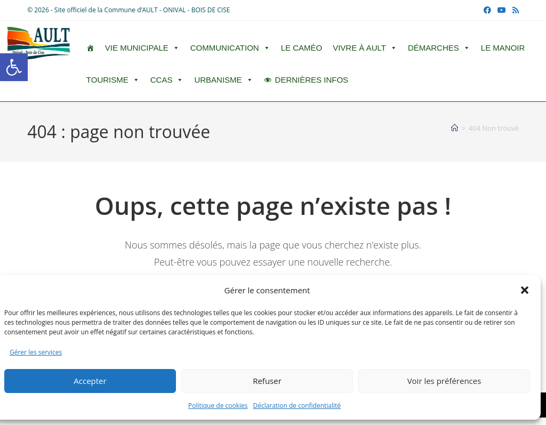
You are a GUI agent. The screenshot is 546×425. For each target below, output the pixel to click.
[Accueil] (454, 128)
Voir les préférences (444, 380)
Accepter (90, 380)
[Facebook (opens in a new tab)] (487, 10)
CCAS (167, 80)
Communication (230, 48)
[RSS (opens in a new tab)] (514, 10)
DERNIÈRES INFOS (312, 79)
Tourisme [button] (113, 80)
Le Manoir (503, 47)
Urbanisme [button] (223, 80)
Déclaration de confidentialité (297, 405)
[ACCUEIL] (90, 48)
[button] (14, 67)
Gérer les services (36, 352)
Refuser (267, 380)
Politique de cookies (218, 405)
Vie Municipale (142, 48)
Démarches (439, 48)
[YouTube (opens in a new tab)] (501, 10)
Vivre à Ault (365, 48)
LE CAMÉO (302, 47)
